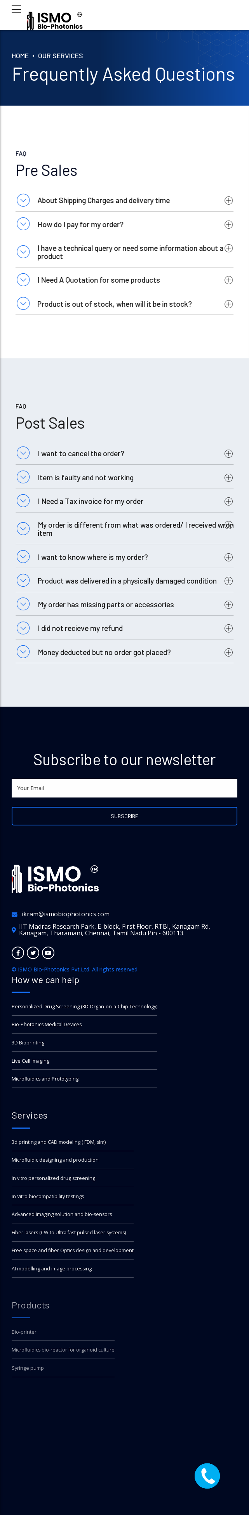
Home (20, 55)
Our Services (60, 55)
